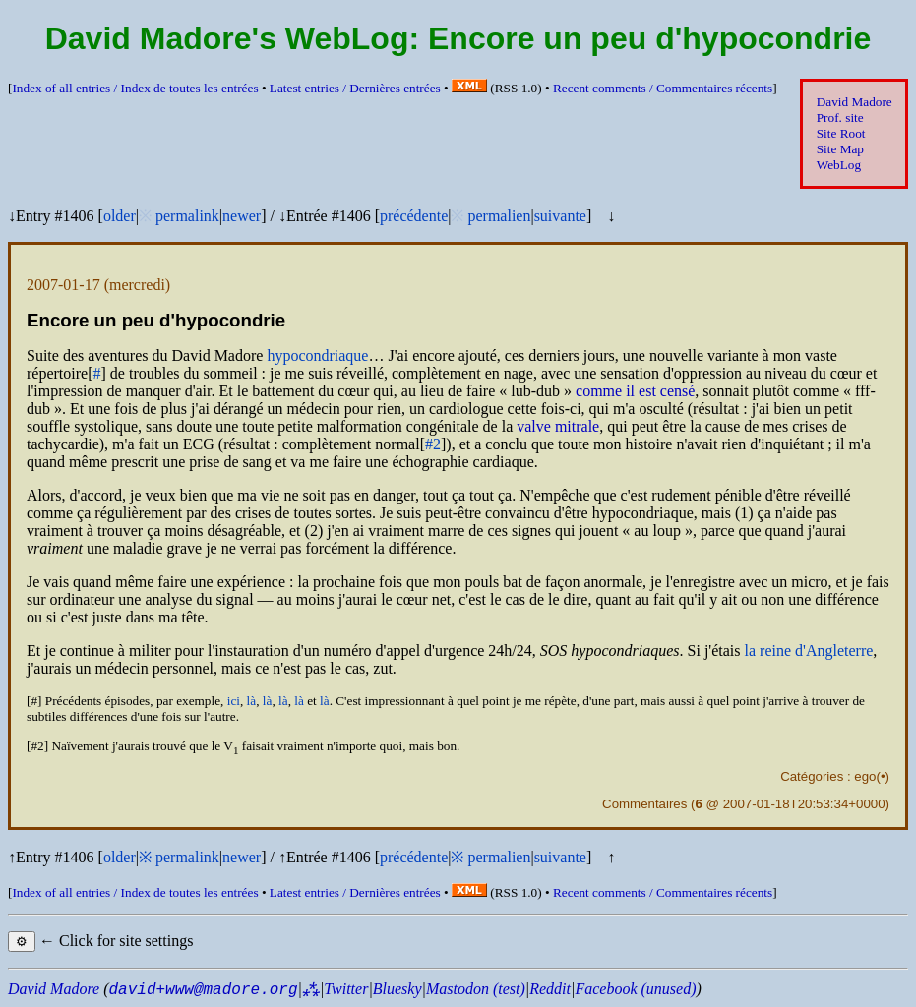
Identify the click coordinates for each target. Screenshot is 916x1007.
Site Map (840, 149)
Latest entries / (355, 88)
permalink (187, 215)
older (119, 215)
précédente (414, 215)
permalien (498, 215)
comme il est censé (635, 391)
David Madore (854, 101)
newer (241, 215)
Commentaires (644, 804)
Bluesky (397, 988)
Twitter (346, 988)
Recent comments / (662, 88)
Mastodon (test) (475, 988)
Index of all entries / (135, 88)
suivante (560, 215)
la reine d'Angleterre (809, 650)
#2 (433, 444)
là (252, 700)
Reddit (550, 988)
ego (865, 776)
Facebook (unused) (635, 988)
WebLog (839, 164)
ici (233, 700)
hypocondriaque (317, 355)
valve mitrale (558, 426)
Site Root (841, 133)
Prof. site (840, 117)
